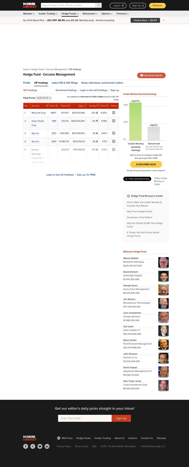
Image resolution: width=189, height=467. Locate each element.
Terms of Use (81, 446)
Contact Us (147, 438)
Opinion (106, 13)
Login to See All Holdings (60, 174)
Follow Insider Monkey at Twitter (160, 181)
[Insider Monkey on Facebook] (26, 446)
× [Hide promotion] (164, 20)
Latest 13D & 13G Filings (65, 83)
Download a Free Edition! (139, 217)
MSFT (53, 112)
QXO (54, 141)
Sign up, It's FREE (86, 174)
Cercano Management (56, 69)
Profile (26, 83)
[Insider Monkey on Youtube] (41, 446)
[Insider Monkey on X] (33, 446)
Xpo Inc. (35, 133)
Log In (118, 5)
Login (93, 90)
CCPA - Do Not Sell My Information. (118, 446)
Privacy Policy (64, 446)
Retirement (90, 13)
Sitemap (161, 438)
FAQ (94, 446)
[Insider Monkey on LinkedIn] (48, 446)
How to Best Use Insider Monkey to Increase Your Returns (144, 204)
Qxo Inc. (35, 141)
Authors (132, 438)
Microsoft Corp (39, 112)
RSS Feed (64, 438)
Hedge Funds (70, 13)
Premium (157, 5)
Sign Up (138, 5)
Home (26, 69)
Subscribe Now (146, 164)
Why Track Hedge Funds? (139, 211)
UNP (54, 121)
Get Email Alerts (151, 75)
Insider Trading (48, 13)
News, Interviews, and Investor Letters (102, 83)
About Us (120, 438)
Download (66, 90)
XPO (54, 133)
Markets (28, 13)
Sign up (115, 90)
